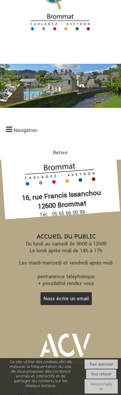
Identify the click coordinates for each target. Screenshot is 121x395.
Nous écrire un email (66, 298)
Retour (60, 152)
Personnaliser (101, 386)
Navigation (25, 130)
